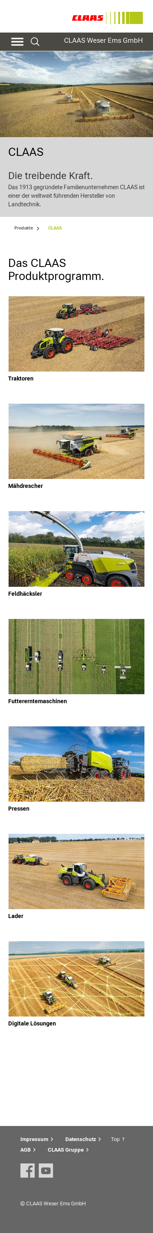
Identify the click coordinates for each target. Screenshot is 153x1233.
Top (115, 1139)
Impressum (34, 1139)
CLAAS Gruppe (66, 1150)
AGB (25, 1150)
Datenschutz (80, 1139)
